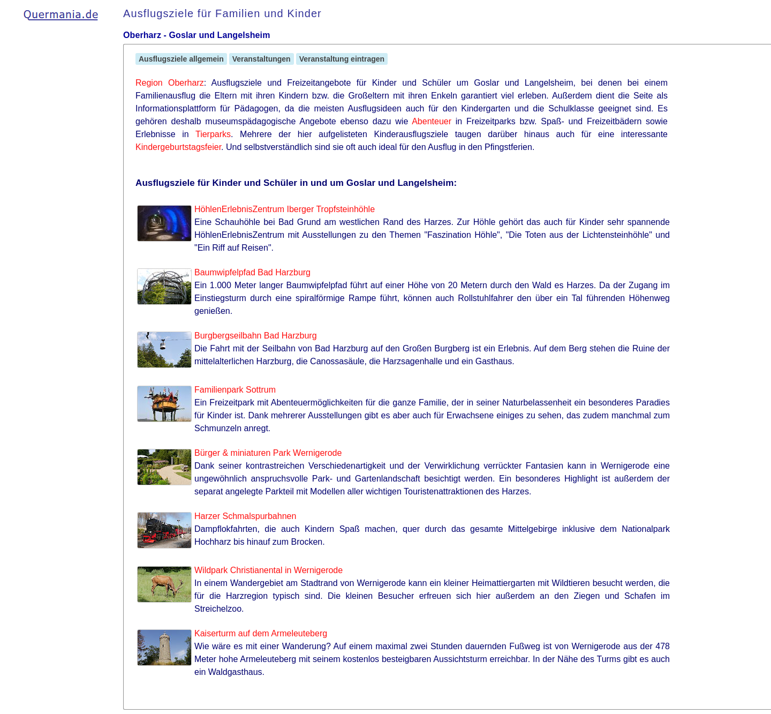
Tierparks (213, 134)
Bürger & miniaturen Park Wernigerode (268, 452)
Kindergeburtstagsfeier (178, 147)
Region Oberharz (169, 82)
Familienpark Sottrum (235, 389)
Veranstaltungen (261, 59)
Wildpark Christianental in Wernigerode (268, 570)
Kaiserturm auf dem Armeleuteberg (260, 633)
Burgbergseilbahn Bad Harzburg (255, 335)
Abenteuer (431, 121)
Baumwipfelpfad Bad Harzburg (252, 272)
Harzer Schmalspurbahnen (245, 516)
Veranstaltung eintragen (341, 59)
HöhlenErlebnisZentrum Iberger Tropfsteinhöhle (284, 209)
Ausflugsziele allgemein (181, 59)
